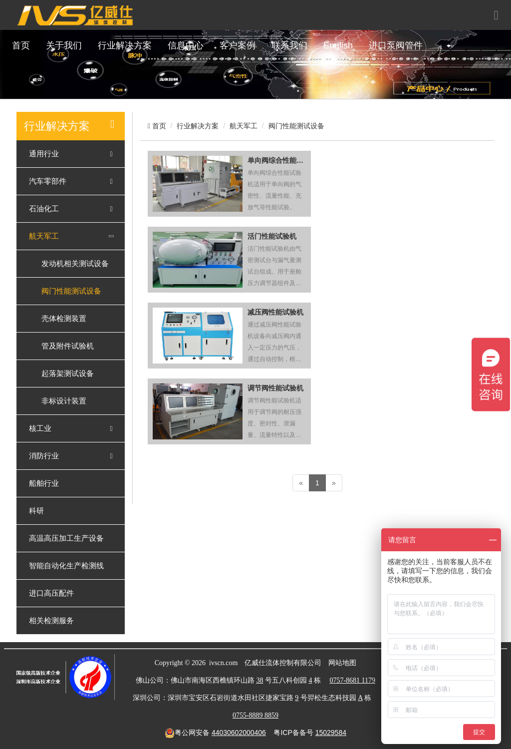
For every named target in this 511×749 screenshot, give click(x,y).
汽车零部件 (47, 181)
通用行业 (44, 154)
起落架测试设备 (67, 373)
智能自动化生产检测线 (66, 566)
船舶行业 (44, 483)
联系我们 (289, 45)
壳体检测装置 (63, 319)
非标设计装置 (63, 401)
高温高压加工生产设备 (66, 538)
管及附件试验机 (67, 346)
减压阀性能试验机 (275, 312)
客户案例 (238, 45)
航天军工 (44, 236)
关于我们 (64, 45)
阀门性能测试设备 (71, 291)
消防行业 (44, 456)
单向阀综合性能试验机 (277, 160)
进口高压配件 (51, 593)
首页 (21, 45)
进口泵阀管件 (396, 45)
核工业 (40, 428)
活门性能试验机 (272, 236)
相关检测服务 (51, 621)
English (338, 45)
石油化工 (44, 209)
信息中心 (186, 45)
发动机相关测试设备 (75, 264)
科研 (36, 511)
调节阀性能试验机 (275, 388)
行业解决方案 (125, 45)
